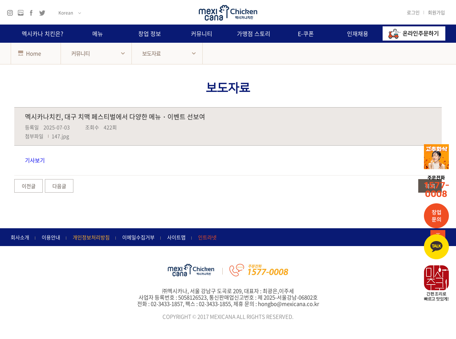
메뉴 (97, 33)
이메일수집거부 (138, 237)
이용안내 (51, 237)
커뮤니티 (201, 33)
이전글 (29, 185)
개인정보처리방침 (91, 237)
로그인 (413, 12)
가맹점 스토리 (253, 33)
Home (29, 53)
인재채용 (357, 33)
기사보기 (35, 160)
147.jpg (60, 136)
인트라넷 (207, 237)
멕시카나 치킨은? (42, 33)
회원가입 (436, 12)
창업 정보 (149, 33)
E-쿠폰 (306, 33)
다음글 (59, 185)
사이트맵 (176, 237)
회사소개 (20, 237)
